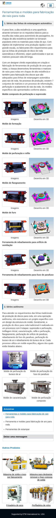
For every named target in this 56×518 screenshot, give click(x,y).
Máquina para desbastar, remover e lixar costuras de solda (41, 477)
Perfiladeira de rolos (41, 505)
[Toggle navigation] (50, 5)
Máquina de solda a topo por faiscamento (14, 475)
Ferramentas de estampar (18, 429)
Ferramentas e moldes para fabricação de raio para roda (27, 415)
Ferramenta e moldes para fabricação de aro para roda (29, 423)
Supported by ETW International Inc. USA (28, 514)
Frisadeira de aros (14, 505)
